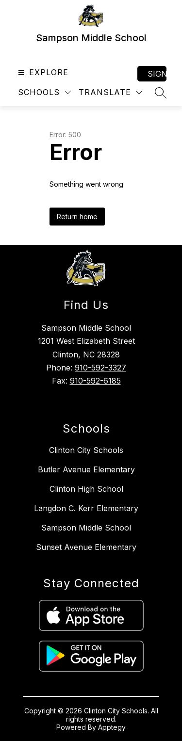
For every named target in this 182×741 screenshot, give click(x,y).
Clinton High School (86, 489)
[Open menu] (42, 72)
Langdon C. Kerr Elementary (86, 508)
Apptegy (112, 727)
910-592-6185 (95, 381)
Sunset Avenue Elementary (86, 547)
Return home (77, 216)
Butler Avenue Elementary (86, 469)
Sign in (157, 74)
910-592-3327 (100, 367)
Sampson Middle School (86, 527)
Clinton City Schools (86, 450)
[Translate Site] (110, 92)
